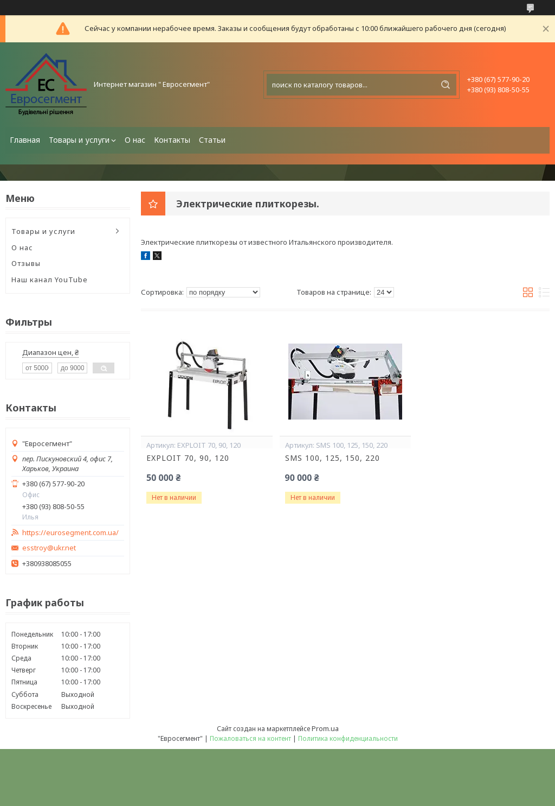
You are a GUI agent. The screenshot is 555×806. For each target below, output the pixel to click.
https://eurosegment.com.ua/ (70, 532)
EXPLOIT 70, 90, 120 (187, 458)
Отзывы (26, 263)
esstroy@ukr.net (49, 548)
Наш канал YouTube (49, 279)
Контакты (172, 140)
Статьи (212, 140)
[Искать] (445, 85)
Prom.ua (325, 728)
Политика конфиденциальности (348, 738)
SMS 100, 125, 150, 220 (332, 458)
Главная (25, 140)
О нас (135, 140)
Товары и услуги (79, 140)
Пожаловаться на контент (250, 738)
